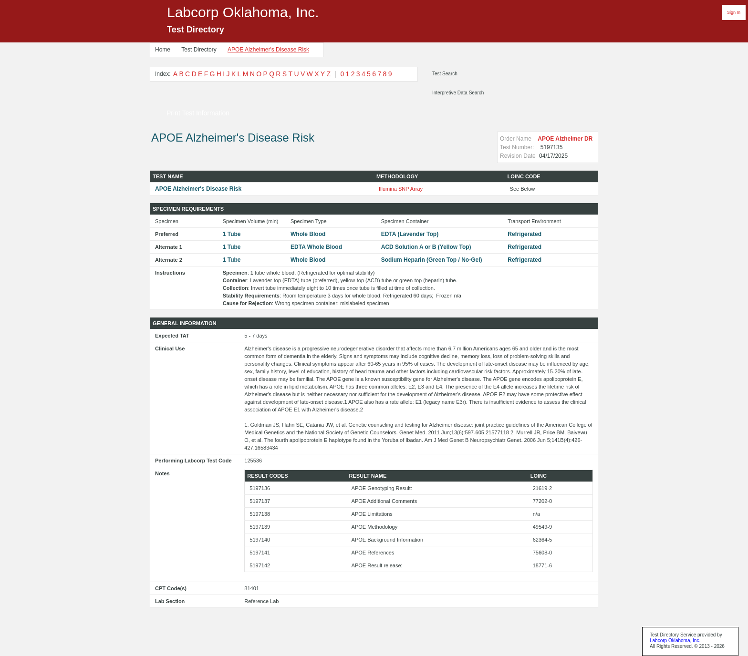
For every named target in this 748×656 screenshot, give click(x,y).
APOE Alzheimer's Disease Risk (268, 49)
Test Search (444, 73)
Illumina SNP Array (401, 189)
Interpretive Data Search (458, 92)
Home (162, 49)
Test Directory (198, 49)
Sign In (733, 12)
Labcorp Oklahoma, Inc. (675, 640)
